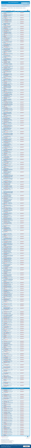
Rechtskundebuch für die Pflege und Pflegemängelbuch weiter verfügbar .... (8, 179)
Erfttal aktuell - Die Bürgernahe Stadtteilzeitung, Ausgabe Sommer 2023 (7, 123)
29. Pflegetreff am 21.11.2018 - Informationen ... (7, 273)
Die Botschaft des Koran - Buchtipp (7, 432)
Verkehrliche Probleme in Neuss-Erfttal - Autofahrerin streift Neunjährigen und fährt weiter (7, 251)
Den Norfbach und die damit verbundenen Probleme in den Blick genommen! (7, 13)
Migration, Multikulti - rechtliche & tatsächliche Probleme (7, 398)
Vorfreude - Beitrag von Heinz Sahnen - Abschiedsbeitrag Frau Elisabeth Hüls (7, 116)
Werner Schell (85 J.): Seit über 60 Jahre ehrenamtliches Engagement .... (7, 64)
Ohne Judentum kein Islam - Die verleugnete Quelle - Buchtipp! (7, 32)
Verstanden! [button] (26, 446)
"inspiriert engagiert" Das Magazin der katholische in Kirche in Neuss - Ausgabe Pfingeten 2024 (7, 95)
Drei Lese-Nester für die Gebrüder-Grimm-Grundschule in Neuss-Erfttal (8, 102)
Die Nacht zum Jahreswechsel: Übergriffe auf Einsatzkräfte (7, 26)
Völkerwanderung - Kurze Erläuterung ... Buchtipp (6, 427)
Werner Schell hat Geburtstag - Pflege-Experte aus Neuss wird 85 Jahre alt (7, 77)
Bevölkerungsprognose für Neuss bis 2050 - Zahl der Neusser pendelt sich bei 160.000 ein (8, 256)
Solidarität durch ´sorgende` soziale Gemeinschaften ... (7, 370)
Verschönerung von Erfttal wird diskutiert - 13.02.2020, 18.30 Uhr (7, 223)
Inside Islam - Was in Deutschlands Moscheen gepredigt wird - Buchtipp (8, 104)
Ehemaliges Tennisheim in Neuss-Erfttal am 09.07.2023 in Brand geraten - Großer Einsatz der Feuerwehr (7, 129)
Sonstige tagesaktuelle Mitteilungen (6, 127)
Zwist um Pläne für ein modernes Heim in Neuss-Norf (7, 348)
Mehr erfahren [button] (9, 446)
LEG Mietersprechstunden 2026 (7, 21)
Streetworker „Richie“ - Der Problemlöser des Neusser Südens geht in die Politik (7, 216)
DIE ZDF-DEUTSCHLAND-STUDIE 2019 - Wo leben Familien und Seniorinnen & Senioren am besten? (8, 219)
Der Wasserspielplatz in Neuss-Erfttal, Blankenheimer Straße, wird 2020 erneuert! (7, 231)
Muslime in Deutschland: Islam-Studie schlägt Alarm (7, 30)
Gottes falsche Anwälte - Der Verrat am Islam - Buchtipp (7, 121)
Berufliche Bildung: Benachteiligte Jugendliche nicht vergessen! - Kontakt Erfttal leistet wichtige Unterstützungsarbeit (7, 200)
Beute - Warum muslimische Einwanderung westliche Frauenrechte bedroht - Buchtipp (7, 119)
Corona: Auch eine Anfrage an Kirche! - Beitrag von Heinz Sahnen (7, 208)
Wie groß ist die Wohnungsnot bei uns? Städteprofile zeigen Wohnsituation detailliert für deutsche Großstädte (7, 265)
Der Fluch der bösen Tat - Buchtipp (7, 420)
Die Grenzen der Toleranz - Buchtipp (8, 418)
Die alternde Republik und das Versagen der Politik (7, 326)
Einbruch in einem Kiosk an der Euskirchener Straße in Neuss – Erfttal (7, 72)
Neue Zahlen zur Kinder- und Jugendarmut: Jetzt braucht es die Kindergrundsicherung (7, 145)
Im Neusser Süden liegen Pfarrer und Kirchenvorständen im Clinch (8, 284)
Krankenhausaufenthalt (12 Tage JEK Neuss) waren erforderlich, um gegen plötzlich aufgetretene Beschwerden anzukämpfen (8, 192)
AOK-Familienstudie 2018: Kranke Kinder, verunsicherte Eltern (7, 260)
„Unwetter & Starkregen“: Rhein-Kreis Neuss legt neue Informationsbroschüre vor (7, 157)
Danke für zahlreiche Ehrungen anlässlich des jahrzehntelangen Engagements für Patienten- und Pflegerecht (7, 113)
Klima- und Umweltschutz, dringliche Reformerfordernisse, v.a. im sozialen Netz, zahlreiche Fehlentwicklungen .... (8, 134)
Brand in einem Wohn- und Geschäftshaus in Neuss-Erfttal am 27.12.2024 (7, 57)
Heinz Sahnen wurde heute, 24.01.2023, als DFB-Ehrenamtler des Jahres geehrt (8, 147)
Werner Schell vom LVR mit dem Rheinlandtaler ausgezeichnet (7, 139)
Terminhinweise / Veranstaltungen (6, 177)
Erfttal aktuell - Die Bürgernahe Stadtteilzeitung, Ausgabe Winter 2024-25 (7, 52)
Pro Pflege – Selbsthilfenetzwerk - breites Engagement (7, 385)
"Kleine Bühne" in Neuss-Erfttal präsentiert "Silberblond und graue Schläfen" (7, 234)
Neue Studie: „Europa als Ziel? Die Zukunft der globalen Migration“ (7, 246)
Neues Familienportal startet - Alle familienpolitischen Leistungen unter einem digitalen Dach (8, 291)
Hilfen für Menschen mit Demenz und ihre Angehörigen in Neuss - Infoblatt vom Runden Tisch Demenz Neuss (8, 176)
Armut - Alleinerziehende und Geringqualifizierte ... (7, 373)
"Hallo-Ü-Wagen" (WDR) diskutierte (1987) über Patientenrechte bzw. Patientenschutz (7, 150)
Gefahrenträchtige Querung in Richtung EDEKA (7, 357)
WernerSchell (22, 12)
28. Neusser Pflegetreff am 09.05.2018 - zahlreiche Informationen (8, 292)
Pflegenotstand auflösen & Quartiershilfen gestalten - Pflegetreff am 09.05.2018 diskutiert (8, 308)
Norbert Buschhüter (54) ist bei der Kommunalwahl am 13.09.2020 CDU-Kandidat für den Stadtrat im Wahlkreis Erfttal (8, 211)
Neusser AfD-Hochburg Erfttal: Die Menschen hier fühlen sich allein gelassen (7, 42)
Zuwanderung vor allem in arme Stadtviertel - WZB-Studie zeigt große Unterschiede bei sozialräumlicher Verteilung (8, 244)
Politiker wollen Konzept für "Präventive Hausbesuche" (6, 184)
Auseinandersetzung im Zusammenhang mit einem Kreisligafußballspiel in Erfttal (7, 228)
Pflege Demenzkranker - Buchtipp (7, 311)
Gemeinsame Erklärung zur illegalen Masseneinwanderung (8, 282)
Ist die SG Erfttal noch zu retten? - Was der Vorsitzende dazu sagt (7, 19)
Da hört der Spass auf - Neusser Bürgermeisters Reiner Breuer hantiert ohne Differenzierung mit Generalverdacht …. (7, 270)
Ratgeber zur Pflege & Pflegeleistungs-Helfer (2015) (7, 376)
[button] (29, 10)
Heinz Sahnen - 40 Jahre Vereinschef (8, 377)
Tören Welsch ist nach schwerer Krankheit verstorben (7, 394)
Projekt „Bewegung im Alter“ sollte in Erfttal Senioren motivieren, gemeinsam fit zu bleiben (8, 49)
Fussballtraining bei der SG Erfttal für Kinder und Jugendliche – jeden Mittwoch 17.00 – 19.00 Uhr (8, 69)
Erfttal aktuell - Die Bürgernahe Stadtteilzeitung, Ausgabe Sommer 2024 (7, 80)
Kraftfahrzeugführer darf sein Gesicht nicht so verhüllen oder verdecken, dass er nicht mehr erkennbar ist (8, 315)
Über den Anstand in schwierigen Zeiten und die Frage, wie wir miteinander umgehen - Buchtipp (7, 275)
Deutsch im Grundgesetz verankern (7, 319)
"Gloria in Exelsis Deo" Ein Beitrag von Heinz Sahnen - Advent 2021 (7, 186)
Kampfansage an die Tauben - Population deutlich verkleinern (7, 359)
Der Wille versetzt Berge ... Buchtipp (8, 408)
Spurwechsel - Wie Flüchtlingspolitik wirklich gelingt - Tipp (8, 401)
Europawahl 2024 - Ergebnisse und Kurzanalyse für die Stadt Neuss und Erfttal (8, 90)
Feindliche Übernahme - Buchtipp (7, 303)
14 (8, 352)
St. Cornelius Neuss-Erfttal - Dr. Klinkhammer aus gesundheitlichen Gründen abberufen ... (7, 214)
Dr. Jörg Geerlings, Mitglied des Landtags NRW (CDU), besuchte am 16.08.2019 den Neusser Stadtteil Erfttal (7, 239)
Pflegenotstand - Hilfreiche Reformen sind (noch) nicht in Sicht (8, 188)
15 (9, 352)
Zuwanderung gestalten (6, 364)
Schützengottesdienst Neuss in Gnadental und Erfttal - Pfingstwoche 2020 (8, 206)
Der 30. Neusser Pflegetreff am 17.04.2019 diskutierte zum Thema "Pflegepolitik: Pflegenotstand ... (7, 258)
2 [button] (28, 10)
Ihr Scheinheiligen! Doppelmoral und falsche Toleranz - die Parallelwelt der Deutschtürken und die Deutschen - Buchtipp (8, 280)
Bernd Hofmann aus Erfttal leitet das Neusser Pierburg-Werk (8, 317)
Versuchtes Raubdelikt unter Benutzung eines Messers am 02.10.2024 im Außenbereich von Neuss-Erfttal (7, 59)
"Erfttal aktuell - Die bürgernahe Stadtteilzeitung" (7, 152)
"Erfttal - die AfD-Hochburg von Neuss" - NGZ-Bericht (7, 332)
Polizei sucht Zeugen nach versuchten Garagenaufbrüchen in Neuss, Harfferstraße (7, 45)
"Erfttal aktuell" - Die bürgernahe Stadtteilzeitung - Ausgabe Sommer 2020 (7, 203)
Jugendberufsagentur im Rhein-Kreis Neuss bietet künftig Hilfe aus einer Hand (8, 110)
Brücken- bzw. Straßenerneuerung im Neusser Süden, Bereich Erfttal (8, 92)
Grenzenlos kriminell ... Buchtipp (7, 429)
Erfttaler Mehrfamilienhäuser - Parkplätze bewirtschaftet (7, 343)
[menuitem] (6, 4)
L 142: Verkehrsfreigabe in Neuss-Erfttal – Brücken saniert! (7, 38)
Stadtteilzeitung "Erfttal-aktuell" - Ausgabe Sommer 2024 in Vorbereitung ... (7, 97)
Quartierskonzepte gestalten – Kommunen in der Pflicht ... (7, 367)
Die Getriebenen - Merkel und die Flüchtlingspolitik (7, 389)
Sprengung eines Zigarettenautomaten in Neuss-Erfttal (8, 28)
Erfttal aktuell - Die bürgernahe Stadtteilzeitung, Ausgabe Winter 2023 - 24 (7, 100)
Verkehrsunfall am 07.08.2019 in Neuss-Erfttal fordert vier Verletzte (7, 241)
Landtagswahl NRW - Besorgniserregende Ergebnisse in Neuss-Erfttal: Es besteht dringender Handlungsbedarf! (8, 169)
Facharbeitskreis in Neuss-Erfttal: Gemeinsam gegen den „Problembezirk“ (7, 253)
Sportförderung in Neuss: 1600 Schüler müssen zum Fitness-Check (8, 248)
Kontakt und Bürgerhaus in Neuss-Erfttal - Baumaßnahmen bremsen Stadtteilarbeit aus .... (7, 74)
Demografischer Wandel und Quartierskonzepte (7, 382)
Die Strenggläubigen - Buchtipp (7, 413)
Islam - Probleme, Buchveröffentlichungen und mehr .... (8, 108)
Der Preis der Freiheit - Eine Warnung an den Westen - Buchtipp (8, 67)
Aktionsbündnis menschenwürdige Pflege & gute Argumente (7, 361)
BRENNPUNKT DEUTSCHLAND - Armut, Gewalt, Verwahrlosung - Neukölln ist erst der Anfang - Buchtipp (7, 87)
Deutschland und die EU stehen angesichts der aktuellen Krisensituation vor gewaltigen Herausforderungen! (7, 172)
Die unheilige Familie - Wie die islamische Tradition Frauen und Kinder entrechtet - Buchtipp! (7, 196)
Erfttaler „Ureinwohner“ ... (6, 46)
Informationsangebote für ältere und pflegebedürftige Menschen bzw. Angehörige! (8, 160)
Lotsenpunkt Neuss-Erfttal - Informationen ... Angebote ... (7, 62)
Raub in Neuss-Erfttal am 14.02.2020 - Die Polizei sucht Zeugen (8, 221)
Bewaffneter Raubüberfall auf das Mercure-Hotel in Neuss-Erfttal (7, 286)
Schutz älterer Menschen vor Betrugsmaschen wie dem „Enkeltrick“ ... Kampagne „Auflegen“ (7, 24)
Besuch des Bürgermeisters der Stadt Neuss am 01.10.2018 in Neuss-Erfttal (8, 297)
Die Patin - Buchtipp (5, 353)
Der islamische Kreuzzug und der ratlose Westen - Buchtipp (7, 412)
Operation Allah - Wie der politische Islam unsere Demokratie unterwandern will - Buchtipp (7, 85)
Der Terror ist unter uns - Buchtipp (7, 415)
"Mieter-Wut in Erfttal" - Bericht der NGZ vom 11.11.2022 (7, 162)
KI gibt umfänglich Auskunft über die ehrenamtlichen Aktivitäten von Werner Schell (8, 15)
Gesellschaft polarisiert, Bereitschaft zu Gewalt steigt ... (8, 391)
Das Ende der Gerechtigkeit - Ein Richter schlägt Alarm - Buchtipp (7, 294)
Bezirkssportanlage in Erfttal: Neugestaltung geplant (7, 299)
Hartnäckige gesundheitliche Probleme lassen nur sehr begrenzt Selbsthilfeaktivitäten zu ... (7, 142)
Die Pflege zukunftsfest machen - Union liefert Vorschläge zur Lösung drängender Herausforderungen (8, 126)
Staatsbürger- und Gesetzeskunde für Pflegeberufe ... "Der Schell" (7, 182)
